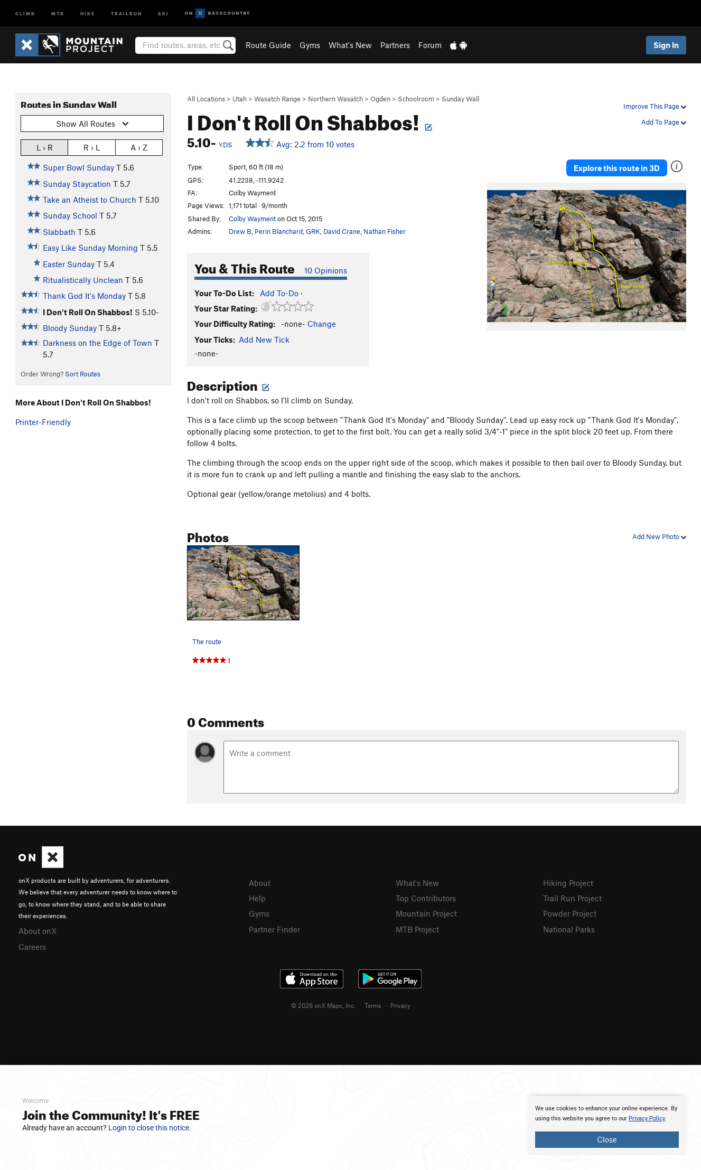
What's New (350, 45)
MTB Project (417, 929)
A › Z (138, 147)
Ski (163, 13)
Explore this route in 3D (617, 168)
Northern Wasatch (335, 99)
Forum (430, 45)
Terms (372, 1005)
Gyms (310, 45)
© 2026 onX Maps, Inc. (323, 1005)
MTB (57, 13)
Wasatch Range (277, 99)
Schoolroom (416, 99)
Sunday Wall (460, 99)
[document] (607, 1125)
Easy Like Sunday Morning (90, 247)
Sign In (666, 45)
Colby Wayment (252, 218)
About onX (37, 931)
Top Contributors (426, 898)
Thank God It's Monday (84, 295)
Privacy (400, 1005)
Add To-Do (279, 293)
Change (321, 323)
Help (257, 898)
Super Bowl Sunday (78, 167)
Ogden (380, 99)
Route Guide (268, 45)
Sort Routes (82, 374)
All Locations (206, 99)
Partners (395, 45)
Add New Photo (659, 536)
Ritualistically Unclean (83, 280)
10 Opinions (325, 270)
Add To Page (663, 122)
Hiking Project (568, 883)
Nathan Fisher (384, 231)
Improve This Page (654, 106)
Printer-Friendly (43, 422)
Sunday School (70, 215)
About (259, 883)
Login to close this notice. (149, 1128)
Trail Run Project (572, 898)
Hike (87, 13)
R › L (91, 147)
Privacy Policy (647, 1118)
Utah (239, 99)
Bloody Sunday (70, 328)
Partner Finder (274, 929)
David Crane (341, 231)
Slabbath (59, 232)
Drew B (240, 231)
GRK (313, 231)
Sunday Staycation (77, 183)
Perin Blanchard (279, 231)
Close (607, 1139)
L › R (44, 147)
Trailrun (126, 13)
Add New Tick (264, 339)
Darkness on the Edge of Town (97, 342)
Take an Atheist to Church (89, 199)
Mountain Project (426, 913)
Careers (32, 946)
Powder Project (569, 913)
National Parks (569, 929)
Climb (25, 13)
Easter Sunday (69, 264)
